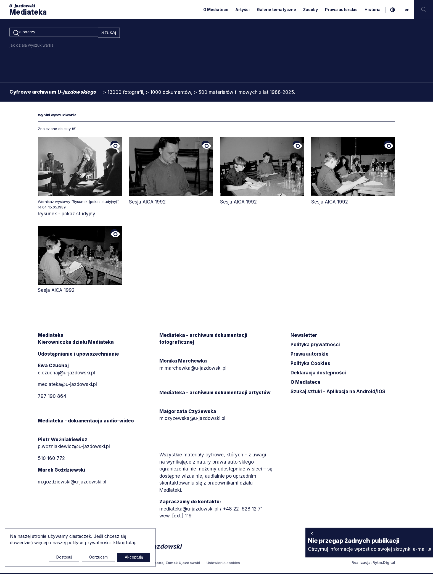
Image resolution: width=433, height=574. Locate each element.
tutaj (130, 542)
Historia (373, 9)
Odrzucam (98, 557)
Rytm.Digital (384, 563)
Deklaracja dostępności (318, 373)
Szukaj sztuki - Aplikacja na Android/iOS (338, 392)
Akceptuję (134, 557)
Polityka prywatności (315, 345)
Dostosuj (64, 557)
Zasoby (310, 9)
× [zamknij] (311, 533)
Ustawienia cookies (223, 564)
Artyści (242, 9)
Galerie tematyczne (276, 9)
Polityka (310, 364)
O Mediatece (215, 9)
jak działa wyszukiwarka (32, 46)
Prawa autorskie (341, 9)
